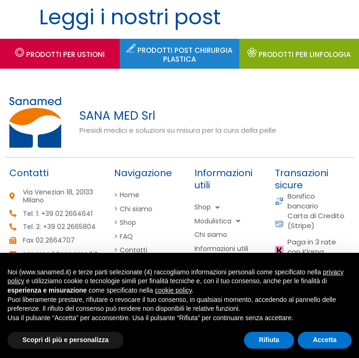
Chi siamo (210, 234)
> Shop (125, 222)
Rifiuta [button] (269, 340)
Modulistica (217, 222)
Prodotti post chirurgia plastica (179, 54)
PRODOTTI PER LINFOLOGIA (299, 54)
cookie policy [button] (173, 290)
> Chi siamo (133, 209)
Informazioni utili (221, 248)
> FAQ (123, 236)
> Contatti (130, 250)
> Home (126, 195)
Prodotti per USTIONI (60, 54)
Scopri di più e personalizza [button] (65, 340)
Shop (207, 207)
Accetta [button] (325, 340)
